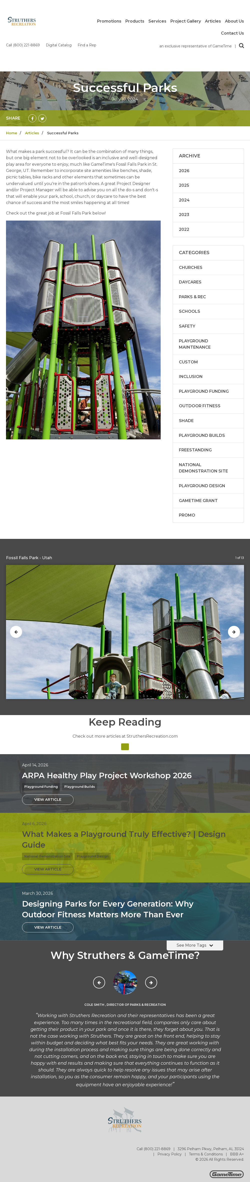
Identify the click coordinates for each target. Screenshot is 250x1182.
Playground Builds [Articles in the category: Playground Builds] (202, 395)
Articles (213, 21)
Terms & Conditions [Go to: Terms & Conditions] (206, 1114)
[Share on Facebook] (32, 78)
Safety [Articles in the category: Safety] (187, 286)
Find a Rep (87, 5)
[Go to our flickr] (230, 1146)
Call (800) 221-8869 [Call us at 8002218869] (23, 5)
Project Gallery (185, 21)
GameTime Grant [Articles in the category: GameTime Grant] (198, 460)
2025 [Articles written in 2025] (184, 145)
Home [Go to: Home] (11, 93)
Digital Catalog (59, 5)
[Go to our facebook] (210, 1146)
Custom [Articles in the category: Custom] (188, 322)
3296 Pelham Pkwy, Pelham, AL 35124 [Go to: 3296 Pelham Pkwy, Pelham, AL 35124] (211, 1109)
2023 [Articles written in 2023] (184, 174)
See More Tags (195, 905)
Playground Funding (41, 746)
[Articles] (125, 706)
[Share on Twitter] (42, 78)
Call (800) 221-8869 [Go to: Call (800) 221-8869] (154, 1109)
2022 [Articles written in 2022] (184, 189)
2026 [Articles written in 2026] (184, 130)
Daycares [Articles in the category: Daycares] (190, 242)
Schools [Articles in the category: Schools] (189, 271)
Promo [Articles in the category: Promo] (187, 475)
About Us (234, 21)
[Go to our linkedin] (240, 1146)
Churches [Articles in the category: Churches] (190, 227)
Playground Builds (79, 746)
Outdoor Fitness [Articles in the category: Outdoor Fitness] (199, 365)
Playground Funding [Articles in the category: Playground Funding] (204, 351)
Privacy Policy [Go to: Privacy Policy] (170, 1114)
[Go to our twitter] (220, 1146)
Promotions (109, 21)
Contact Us (232, 33)
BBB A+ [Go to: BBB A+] (237, 1114)
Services (157, 21)
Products (134, 21)
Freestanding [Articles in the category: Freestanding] (195, 410)
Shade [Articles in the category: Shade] (186, 380)
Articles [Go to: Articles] (32, 93)
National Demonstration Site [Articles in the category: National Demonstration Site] (203, 428)
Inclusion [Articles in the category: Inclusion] (191, 336)
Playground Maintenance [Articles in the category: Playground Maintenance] (195, 304)
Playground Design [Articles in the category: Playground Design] (202, 445)
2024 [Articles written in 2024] (184, 160)
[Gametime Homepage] (226, 1136)
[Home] (22, 21)
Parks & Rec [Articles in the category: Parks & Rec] (192, 256)
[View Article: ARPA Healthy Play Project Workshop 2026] (48, 759)
